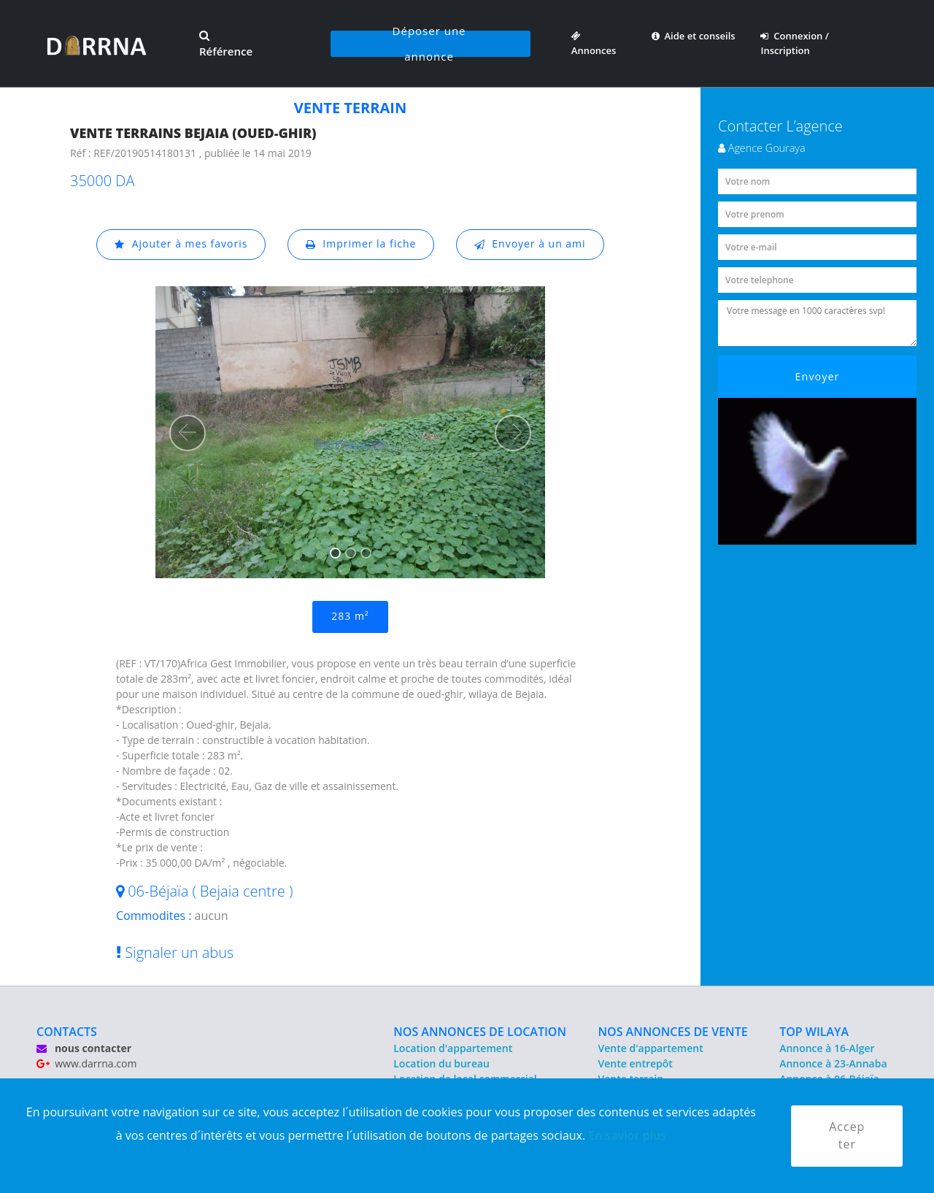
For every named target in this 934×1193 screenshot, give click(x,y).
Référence (225, 44)
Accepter (847, 1136)
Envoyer (817, 376)
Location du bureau (441, 1063)
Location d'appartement (452, 1048)
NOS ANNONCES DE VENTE (673, 1032)
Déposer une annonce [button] (429, 44)
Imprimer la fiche (361, 244)
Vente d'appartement (650, 1048)
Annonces (594, 43)
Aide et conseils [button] (694, 35)
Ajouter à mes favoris (181, 244)
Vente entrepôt (635, 1063)
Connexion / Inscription (794, 43)
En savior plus (627, 1135)
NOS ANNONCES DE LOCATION (479, 1032)
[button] (187, 433)
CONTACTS (66, 1032)
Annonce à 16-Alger (826, 1048)
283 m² (349, 617)
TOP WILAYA (814, 1032)
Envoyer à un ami (530, 244)
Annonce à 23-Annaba (833, 1063)
